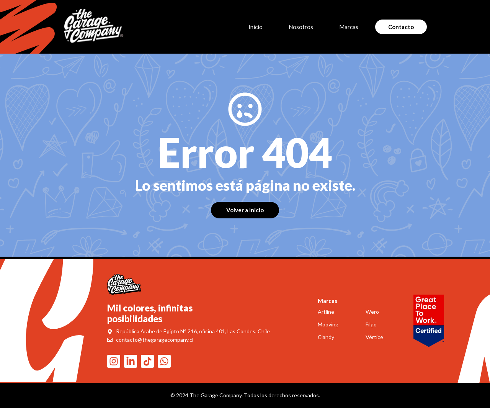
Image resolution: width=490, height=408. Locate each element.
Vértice (374, 337)
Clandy (326, 337)
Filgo (371, 324)
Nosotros (301, 26)
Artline (326, 311)
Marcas (350, 27)
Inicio (255, 26)
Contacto (401, 26)
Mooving (328, 324)
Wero (372, 311)
